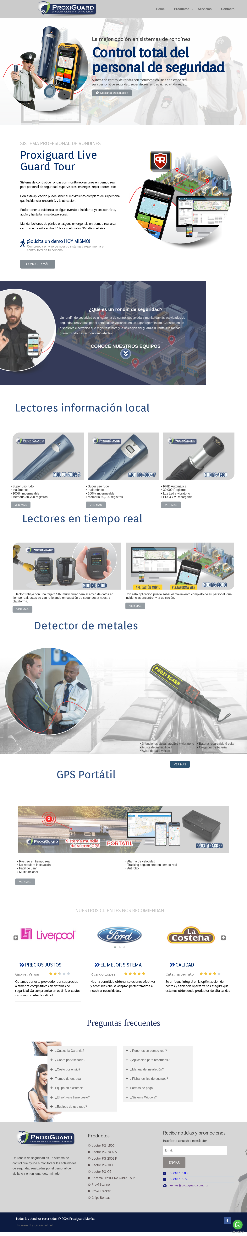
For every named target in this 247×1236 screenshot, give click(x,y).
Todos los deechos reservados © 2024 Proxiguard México (55, 1218)
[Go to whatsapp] (238, 1224)
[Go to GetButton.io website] (238, 1232)
